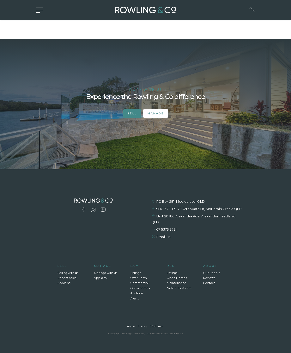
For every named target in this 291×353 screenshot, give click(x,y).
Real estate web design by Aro (167, 333)
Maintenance (176, 283)
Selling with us (68, 273)
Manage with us (105, 273)
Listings (135, 273)
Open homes (140, 288)
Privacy (142, 326)
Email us (163, 237)
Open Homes (177, 278)
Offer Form (138, 278)
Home (131, 326)
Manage (155, 113)
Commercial (139, 283)
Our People (211, 273)
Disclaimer (156, 326)
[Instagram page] (94, 210)
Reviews (209, 278)
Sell (132, 113)
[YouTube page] (103, 210)
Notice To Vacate (179, 288)
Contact (209, 283)
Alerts (134, 298)
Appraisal (64, 283)
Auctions (136, 293)
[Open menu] (39, 10)
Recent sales (67, 278)
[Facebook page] (84, 210)
